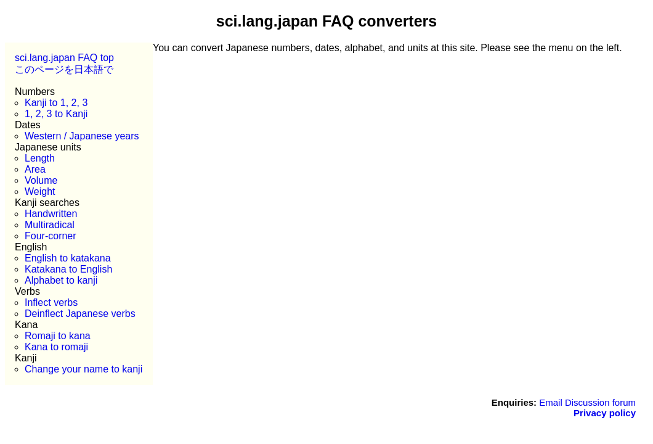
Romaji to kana (58, 336)
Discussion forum (600, 402)
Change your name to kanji (83, 369)
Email (550, 402)
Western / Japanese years (82, 136)
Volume (41, 180)
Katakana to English (68, 269)
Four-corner (50, 236)
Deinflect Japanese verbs (80, 313)
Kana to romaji (56, 347)
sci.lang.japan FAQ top (64, 57)
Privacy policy (605, 413)
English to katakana (68, 258)
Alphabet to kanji (61, 280)
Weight (40, 191)
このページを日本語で (64, 69)
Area (35, 169)
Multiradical (50, 225)
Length (40, 158)
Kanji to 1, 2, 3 (56, 102)
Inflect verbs (51, 302)
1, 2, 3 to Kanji (56, 114)
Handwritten (51, 213)
